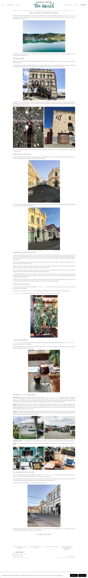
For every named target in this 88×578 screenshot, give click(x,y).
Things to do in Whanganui (20, 557)
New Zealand (49, 10)
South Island (22, 554)
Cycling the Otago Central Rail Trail (64, 557)
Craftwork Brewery (70, 342)
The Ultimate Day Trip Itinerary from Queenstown (66, 548)
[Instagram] (80, 4)
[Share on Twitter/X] (19, 552)
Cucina (44, 286)
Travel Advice (68, 3)
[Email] (85, 4)
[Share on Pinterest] (21, 552)
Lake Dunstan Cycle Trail (51, 546)
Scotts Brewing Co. (17, 342)
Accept (82, 575)
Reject (74, 575)
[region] (44, 575)
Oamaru (16, 554)
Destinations (10, 3)
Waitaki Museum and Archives (51, 397)
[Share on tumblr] (22, 552)
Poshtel (30, 482)
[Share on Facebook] (17, 552)
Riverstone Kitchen (17, 293)
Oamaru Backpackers (47, 474)
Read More (60, 575)
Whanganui (70, 15)
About (76, 3)
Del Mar (31, 290)
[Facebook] (83, 4)
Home (3, 3)
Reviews (18, 3)
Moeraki (63, 528)
